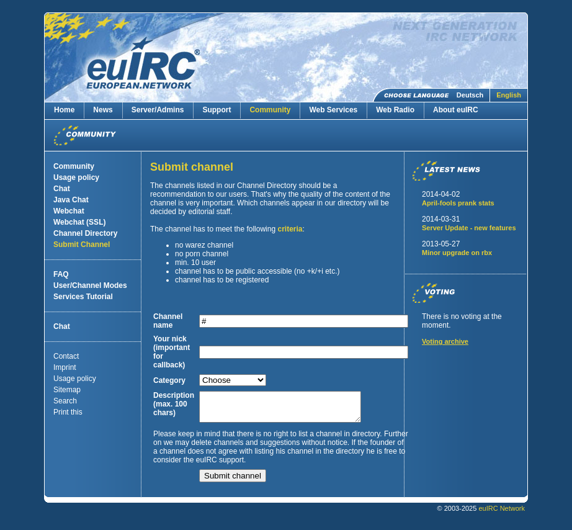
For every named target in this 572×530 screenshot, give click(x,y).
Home (64, 110)
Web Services (333, 110)
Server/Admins (158, 110)
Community (269, 110)
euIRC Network (501, 514)
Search (65, 401)
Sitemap (67, 389)
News (102, 110)
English (508, 95)
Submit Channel (81, 244)
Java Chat (71, 199)
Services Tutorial (83, 296)
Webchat (68, 211)
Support (216, 110)
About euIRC (455, 110)
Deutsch (470, 95)
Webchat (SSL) (79, 222)
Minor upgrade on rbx (457, 252)
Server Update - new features (469, 227)
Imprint (64, 367)
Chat (61, 188)
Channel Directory (85, 233)
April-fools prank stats (458, 203)
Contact (66, 356)
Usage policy (76, 177)
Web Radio (395, 110)
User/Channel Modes (90, 285)
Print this (68, 412)
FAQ (61, 274)
